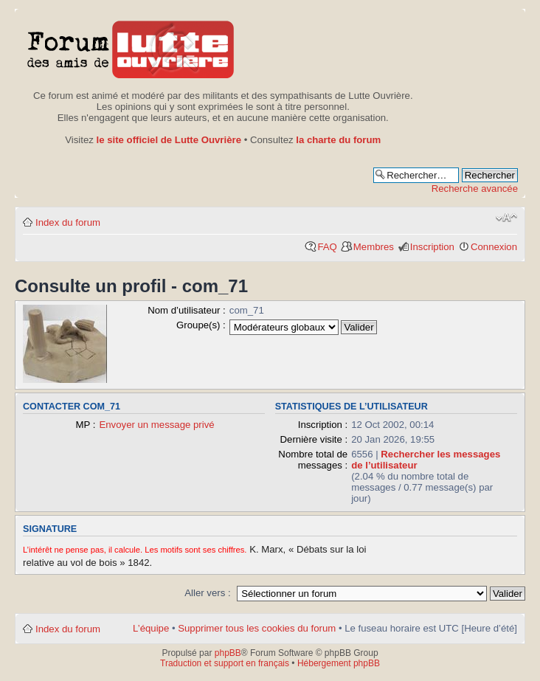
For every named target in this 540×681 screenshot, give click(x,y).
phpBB (228, 653)
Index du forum (67, 222)
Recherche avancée (475, 188)
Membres (373, 246)
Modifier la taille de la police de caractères (506, 217)
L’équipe (151, 628)
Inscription (432, 246)
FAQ (326, 246)
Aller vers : (207, 592)
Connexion (494, 246)
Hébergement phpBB (338, 663)
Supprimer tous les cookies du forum (257, 628)
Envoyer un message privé (156, 424)
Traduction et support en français (224, 663)
